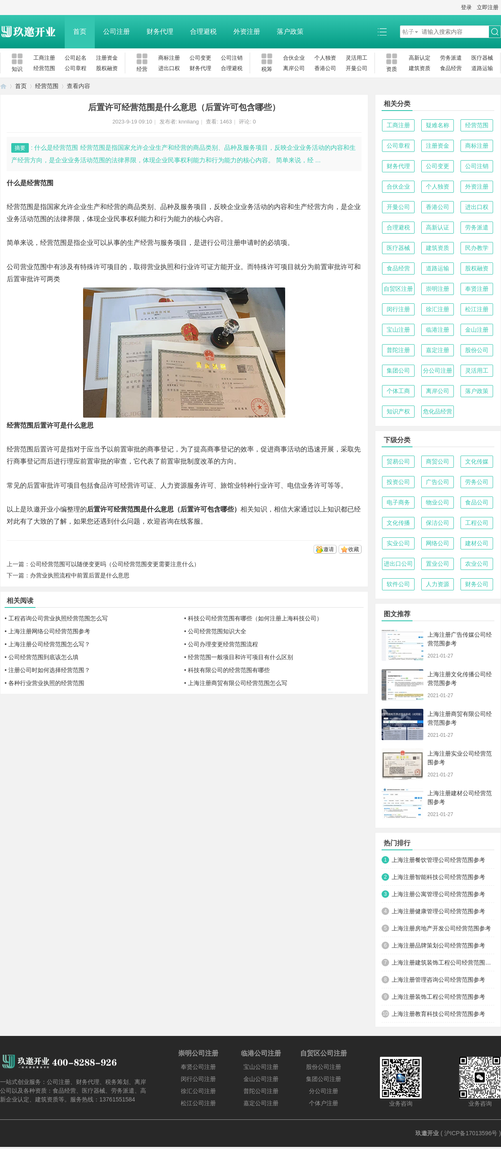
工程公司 (476, 522)
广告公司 (437, 482)
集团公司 (398, 370)
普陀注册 (398, 350)
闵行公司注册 (198, 1079)
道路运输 (482, 68)
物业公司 (437, 502)
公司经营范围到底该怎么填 (43, 657)
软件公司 (398, 584)
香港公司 (325, 68)
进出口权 (169, 68)
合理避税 (203, 31)
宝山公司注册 (260, 1066)
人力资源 (437, 584)
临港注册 (437, 329)
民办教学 (476, 247)
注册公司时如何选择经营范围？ (49, 670)
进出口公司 (398, 563)
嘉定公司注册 (260, 1103)
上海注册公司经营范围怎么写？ (49, 644)
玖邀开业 (427, 1133)
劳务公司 (476, 482)
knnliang (189, 121)
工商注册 (44, 58)
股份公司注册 (323, 1066)
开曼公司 (356, 68)
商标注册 (169, 58)
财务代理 (160, 31)
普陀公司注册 (260, 1091)
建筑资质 (419, 68)
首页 (79, 31)
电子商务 (398, 502)
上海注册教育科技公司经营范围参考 (438, 1013)
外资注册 (246, 31)
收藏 (353, 549)
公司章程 (75, 68)
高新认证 (437, 227)
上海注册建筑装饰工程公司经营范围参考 (443, 962)
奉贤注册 (476, 288)
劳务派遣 (451, 58)
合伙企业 (294, 58)
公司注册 (116, 31)
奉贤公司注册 (198, 1066)
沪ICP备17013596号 (471, 1133)
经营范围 (44, 68)
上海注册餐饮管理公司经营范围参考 (438, 860)
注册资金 (107, 58)
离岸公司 (294, 68)
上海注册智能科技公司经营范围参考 (438, 877)
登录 (466, 7)
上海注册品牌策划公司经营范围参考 (438, 945)
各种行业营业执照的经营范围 (46, 683)
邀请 (328, 549)
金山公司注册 (260, 1079)
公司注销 (232, 58)
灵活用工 (356, 58)
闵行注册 (398, 309)
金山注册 (476, 329)
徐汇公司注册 (198, 1091)
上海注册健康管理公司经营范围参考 (438, 911)
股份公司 (476, 350)
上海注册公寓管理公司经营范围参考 (438, 894)
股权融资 (107, 68)
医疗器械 (482, 58)
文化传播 (398, 522)
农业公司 (476, 563)
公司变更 (200, 58)
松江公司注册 (198, 1103)
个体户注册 (323, 1103)
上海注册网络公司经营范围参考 (49, 631)
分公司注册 (437, 370)
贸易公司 (398, 461)
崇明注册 (437, 288)
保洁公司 (437, 522)
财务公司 (476, 584)
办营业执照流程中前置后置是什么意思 (79, 575)
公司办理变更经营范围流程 (223, 644)
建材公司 (476, 543)
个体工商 (398, 391)
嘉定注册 (437, 350)
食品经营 (451, 68)
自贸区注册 (398, 288)
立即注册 (487, 7)
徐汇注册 (437, 309)
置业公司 (437, 563)
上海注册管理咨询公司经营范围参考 (438, 979)
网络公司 (437, 543)
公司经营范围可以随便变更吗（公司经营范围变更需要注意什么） (115, 564)
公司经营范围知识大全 (217, 631)
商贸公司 (437, 461)
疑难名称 (437, 125)
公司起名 (75, 58)
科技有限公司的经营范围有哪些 (229, 670)
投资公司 (398, 482)
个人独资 (325, 58)
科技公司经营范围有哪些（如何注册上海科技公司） (255, 618)
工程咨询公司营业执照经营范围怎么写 (58, 618)
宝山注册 (398, 329)
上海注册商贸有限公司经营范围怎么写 (237, 683)
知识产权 (398, 411)
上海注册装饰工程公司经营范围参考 (438, 996)
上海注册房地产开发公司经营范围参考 (441, 928)
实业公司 (398, 543)
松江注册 (476, 309)
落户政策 (290, 31)
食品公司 (476, 502)
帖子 (408, 31)
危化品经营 (437, 411)
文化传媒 (476, 461)
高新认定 (419, 58)
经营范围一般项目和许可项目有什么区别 (240, 657)
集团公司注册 (323, 1079)
